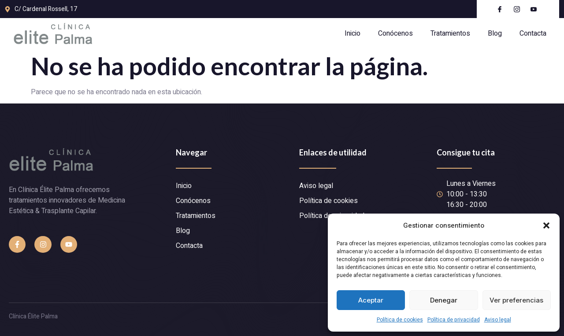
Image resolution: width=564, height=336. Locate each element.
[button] (546, 225)
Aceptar (370, 300)
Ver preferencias (516, 300)
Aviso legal (497, 320)
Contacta (532, 33)
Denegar (443, 300)
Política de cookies (400, 320)
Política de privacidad (453, 320)
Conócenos (395, 33)
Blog (495, 33)
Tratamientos (450, 33)
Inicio (352, 33)
